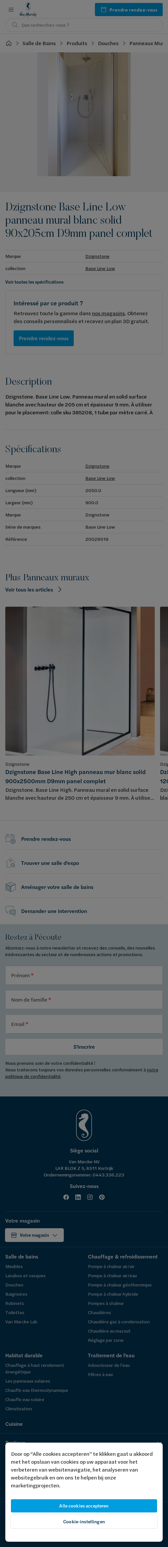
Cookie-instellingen (84, 1521)
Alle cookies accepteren (83, 1506)
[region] (84, 1492)
